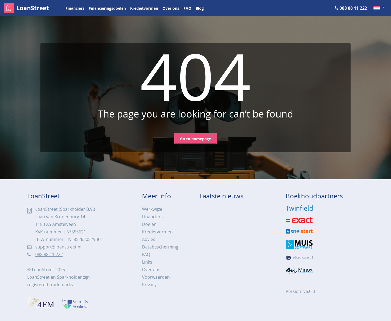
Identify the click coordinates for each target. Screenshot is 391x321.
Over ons (170, 8)
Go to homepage (195, 138)
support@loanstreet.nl (58, 247)
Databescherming (160, 247)
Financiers (74, 8)
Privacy (149, 285)
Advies (148, 239)
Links (147, 262)
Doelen (149, 224)
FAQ (187, 8)
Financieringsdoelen (107, 8)
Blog (200, 8)
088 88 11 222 (353, 8)
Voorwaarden (156, 277)
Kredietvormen (144, 8)
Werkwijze (152, 209)
